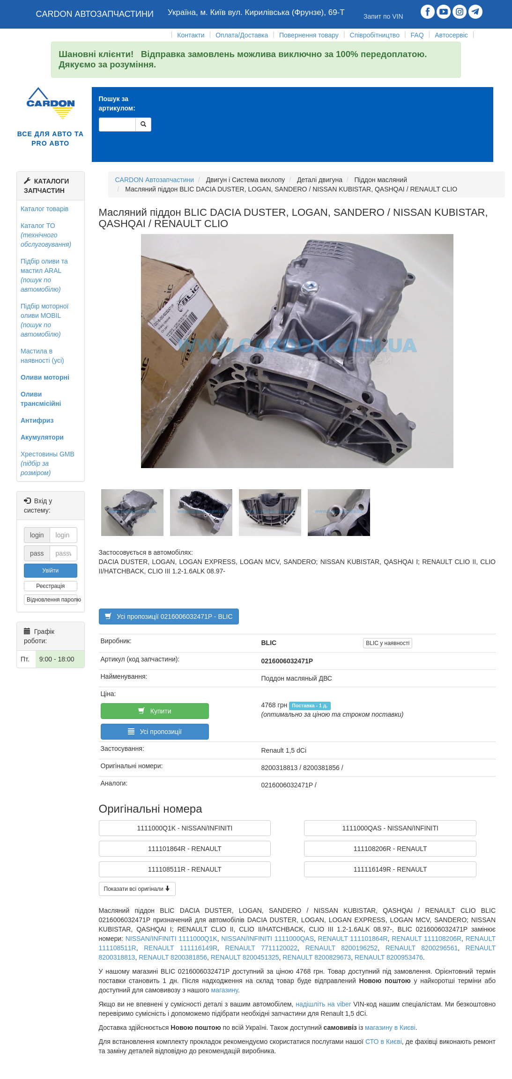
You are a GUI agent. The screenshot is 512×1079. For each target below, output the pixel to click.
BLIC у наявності (387, 643)
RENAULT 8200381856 (173, 957)
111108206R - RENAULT (390, 848)
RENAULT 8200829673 (316, 957)
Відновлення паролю (52, 599)
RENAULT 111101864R (353, 938)
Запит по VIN (383, 16)
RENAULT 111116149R (180, 948)
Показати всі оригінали (137, 889)
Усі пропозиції (155, 731)
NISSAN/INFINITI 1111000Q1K (171, 938)
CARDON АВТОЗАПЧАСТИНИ (95, 14)
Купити (154, 711)
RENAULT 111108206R (426, 938)
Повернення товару (309, 35)
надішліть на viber (323, 1004)
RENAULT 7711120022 (261, 948)
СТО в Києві (383, 1041)
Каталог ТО (46, 235)
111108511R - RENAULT (185, 869)
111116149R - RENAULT (390, 869)
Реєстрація (50, 586)
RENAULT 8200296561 (422, 948)
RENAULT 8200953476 (389, 957)
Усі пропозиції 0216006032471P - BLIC (169, 616)
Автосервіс (451, 35)
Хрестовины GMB (47, 463)
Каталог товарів (44, 209)
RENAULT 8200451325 (245, 957)
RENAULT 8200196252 (341, 948)
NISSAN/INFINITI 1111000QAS (267, 938)
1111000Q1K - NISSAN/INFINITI (185, 828)
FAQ (417, 35)
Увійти (50, 570)
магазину (224, 990)
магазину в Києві (390, 1027)
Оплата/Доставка (241, 35)
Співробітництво (375, 35)
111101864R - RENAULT (185, 848)
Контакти (190, 35)
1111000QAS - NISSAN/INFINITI (390, 828)
